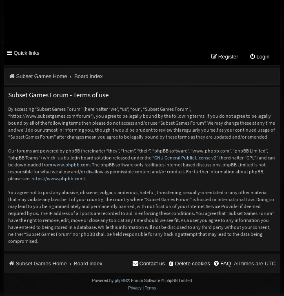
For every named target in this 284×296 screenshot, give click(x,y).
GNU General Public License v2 (185, 158)
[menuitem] (259, 57)
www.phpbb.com (71, 164)
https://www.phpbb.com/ (58, 178)
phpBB (121, 280)
